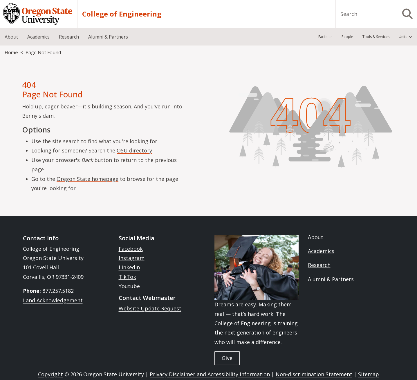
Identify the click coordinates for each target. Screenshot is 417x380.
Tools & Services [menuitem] (375, 36)
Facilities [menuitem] (325, 36)
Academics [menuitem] (38, 37)
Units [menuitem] (403, 36)
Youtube (129, 286)
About (315, 237)
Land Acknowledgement (53, 300)
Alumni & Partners (331, 279)
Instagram (132, 257)
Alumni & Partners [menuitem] (108, 37)
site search (66, 141)
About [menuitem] (11, 37)
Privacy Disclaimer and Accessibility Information (210, 374)
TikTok (127, 276)
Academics (321, 251)
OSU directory (134, 150)
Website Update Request (150, 308)
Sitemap (368, 374)
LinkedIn (129, 267)
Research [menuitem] (69, 37)
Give (227, 357)
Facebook (131, 248)
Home (11, 52)
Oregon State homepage (87, 178)
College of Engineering (121, 14)
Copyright (50, 374)
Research (319, 264)
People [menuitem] (347, 36)
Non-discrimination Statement (314, 374)
